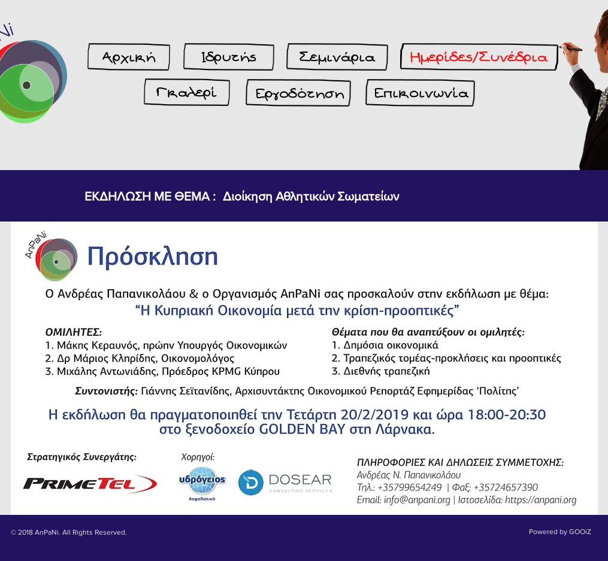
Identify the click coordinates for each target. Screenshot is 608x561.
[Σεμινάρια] (337, 57)
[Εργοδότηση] (300, 94)
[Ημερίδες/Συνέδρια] (479, 57)
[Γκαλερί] (187, 93)
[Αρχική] (128, 57)
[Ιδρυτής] (228, 57)
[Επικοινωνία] (421, 93)
